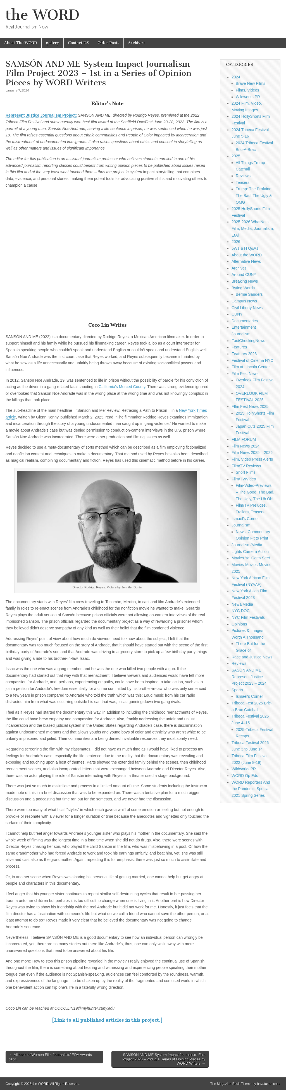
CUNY (237, 314)
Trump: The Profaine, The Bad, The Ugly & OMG (254, 195)
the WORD (42, 14)
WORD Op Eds (245, 775)
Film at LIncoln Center (251, 367)
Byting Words (243, 288)
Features (239, 347)
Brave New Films (250, 83)
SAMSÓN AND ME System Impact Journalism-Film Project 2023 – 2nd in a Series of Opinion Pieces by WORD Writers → (163, 1059)
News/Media (242, 604)
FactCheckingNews (248, 340)
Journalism (241, 525)
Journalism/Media (247, 545)
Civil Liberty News (247, 307)
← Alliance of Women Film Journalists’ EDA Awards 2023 (50, 1057)
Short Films (246, 472)
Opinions (239, 624)
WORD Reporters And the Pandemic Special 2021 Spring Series (251, 789)
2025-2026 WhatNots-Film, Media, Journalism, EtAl (253, 228)
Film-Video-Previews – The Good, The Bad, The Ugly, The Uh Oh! (255, 492)
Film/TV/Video (244, 479)
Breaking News (245, 281)
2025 (236, 156)
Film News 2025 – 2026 (252, 452)
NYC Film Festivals (248, 617)
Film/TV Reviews (246, 466)
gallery (52, 42)
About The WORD (20, 42)
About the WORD (247, 255)
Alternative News (246, 261)
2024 (236, 77)
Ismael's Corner (245, 518)
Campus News (244, 301)
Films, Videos (247, 90)
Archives (136, 42)
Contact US (78, 42)
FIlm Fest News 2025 (250, 406)
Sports (237, 690)
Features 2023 (244, 354)
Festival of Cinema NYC (252, 360)
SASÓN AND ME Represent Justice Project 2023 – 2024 (249, 676)
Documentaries (245, 321)
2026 (236, 241)
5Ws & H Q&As (245, 248)
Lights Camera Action (250, 551)
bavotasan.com (268, 1084)
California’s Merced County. (122, 386)
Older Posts (108, 42)
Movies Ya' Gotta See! (251, 558)
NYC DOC (241, 610)
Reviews (243, 176)
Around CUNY (244, 274)
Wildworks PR (248, 97)
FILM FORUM (244, 439)
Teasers (242, 182)
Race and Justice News (252, 657)
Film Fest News (245, 373)
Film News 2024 (245, 446)
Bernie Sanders (249, 294)
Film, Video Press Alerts (252, 459)
